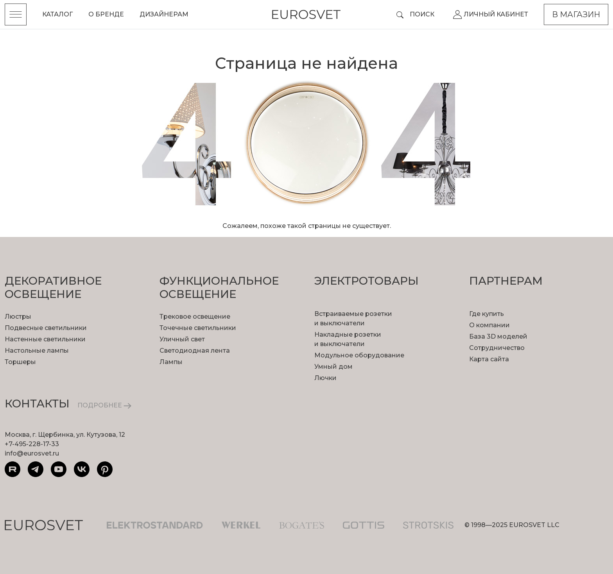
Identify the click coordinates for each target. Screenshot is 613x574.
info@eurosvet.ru (32, 453)
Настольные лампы (37, 350)
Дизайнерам (164, 14)
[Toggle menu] (16, 14)
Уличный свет (182, 339)
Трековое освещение (195, 316)
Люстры (18, 316)
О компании (489, 325)
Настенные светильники (45, 339)
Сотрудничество (497, 348)
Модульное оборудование (359, 355)
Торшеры (20, 362)
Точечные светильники (198, 328)
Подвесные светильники (46, 328)
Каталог (57, 14)
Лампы (171, 362)
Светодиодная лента (195, 350)
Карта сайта (489, 359)
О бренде (106, 14)
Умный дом (333, 366)
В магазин (576, 14)
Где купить (486, 313)
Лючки (325, 378)
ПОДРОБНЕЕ (104, 405)
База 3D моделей (498, 336)
